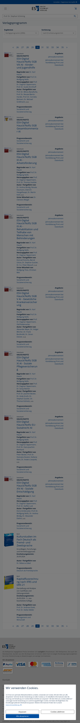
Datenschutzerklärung (13, 705)
